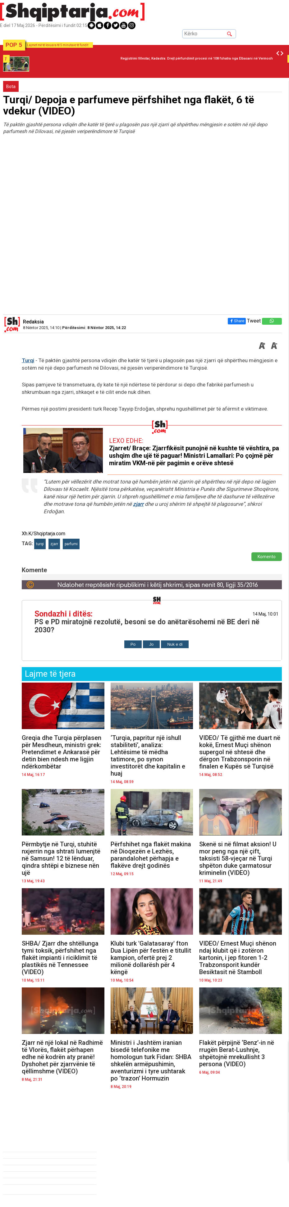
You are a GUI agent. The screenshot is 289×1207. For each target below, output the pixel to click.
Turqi (28, 360)
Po (133, 644)
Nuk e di (174, 644)
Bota (11, 86)
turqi (40, 544)
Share (236, 320)
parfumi (71, 544)
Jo (151, 644)
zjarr (138, 504)
